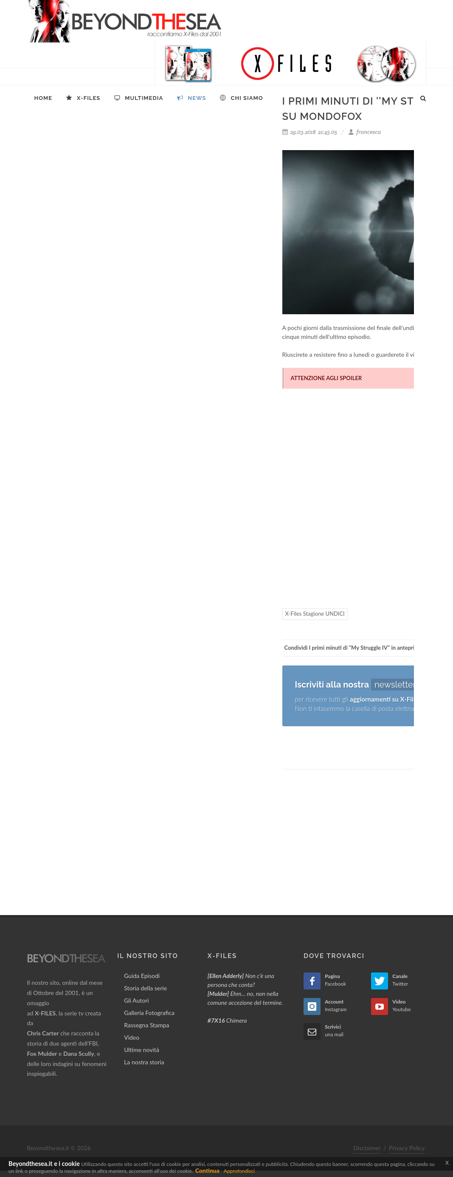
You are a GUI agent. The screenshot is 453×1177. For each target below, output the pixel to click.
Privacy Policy (407, 1147)
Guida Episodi (142, 975)
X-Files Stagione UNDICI (315, 613)
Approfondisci (239, 1171)
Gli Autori (136, 1000)
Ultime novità (141, 1049)
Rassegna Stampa (146, 1025)
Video (131, 1037)
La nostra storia (144, 1062)
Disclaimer (366, 1147)
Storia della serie (145, 988)
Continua (207, 1170)
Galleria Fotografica (149, 1012)
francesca (364, 132)
